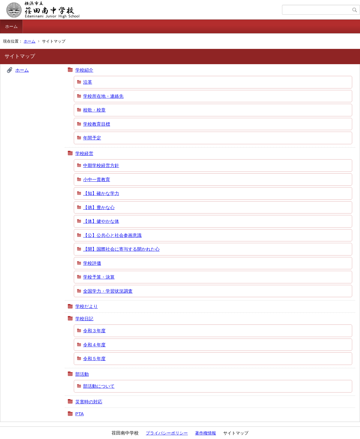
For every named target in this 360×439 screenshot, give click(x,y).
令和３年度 (94, 330)
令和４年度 (94, 344)
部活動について (99, 386)
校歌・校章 (94, 109)
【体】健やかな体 (101, 221)
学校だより (86, 306)
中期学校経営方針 (101, 165)
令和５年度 (94, 358)
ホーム (11, 26)
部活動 (82, 374)
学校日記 (84, 318)
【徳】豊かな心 (99, 207)
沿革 (87, 82)
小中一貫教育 (96, 179)
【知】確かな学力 (101, 193)
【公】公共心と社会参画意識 (112, 235)
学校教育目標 (96, 124)
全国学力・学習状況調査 (108, 291)
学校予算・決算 (99, 276)
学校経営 (84, 153)
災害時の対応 (88, 401)
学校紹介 (84, 70)
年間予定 (92, 137)
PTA (79, 413)
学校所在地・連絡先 (103, 96)
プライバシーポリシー (167, 433)
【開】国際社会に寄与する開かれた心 (121, 249)
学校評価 (92, 263)
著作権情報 (205, 433)
